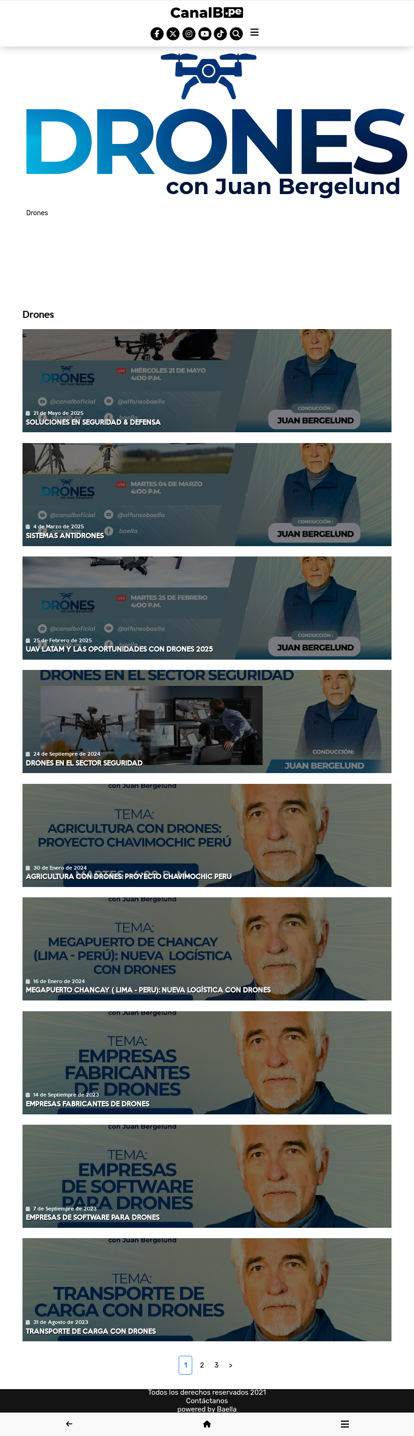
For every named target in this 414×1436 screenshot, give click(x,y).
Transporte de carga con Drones (91, 1331)
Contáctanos (207, 1401)
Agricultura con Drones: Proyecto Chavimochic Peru (129, 876)
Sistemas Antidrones (65, 535)
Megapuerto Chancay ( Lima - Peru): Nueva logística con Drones (148, 989)
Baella (227, 1409)
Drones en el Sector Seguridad (84, 762)
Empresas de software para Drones (92, 1217)
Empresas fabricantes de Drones (87, 1103)
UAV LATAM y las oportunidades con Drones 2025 (119, 649)
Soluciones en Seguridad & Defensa (93, 422)
